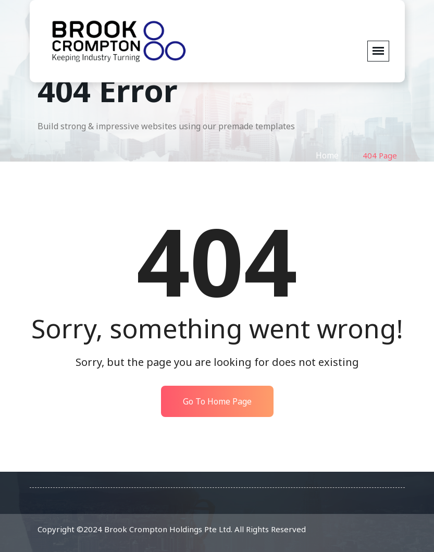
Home (327, 155)
